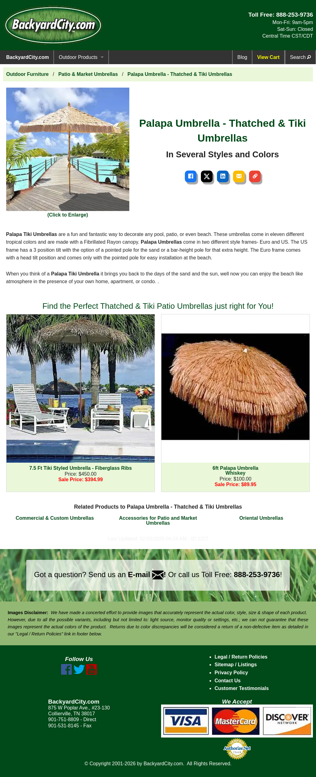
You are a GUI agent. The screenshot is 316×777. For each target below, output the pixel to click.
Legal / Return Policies (241, 656)
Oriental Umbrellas (261, 518)
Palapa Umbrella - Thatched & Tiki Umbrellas (179, 74)
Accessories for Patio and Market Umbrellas (158, 520)
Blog (242, 57)
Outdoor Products (78, 57)
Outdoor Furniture (27, 74)
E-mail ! (147, 574)
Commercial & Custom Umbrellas (55, 518)
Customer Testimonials (241, 688)
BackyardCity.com (27, 57)
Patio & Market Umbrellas (88, 74)
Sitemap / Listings (235, 664)
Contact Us (227, 680)
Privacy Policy (231, 672)
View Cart (268, 57)
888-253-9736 (294, 14)
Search (300, 57)
